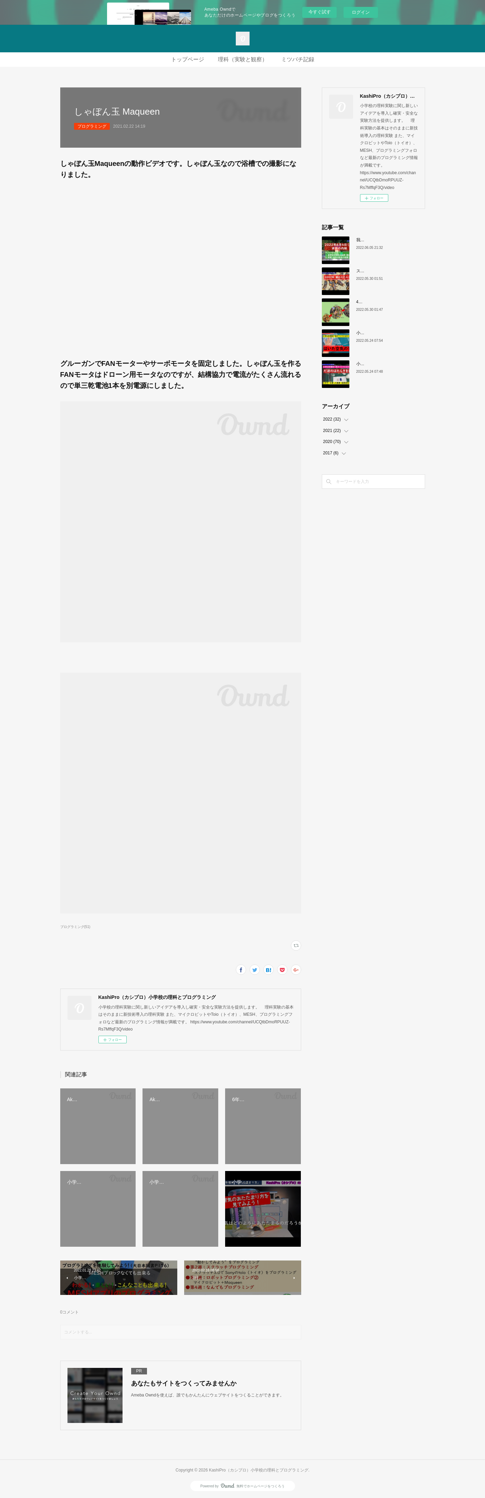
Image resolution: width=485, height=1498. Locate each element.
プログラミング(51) (75, 927)
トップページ (187, 59)
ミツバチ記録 (297, 59)
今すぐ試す (319, 11)
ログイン (361, 12)
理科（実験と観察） (242, 59)
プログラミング (91, 126)
